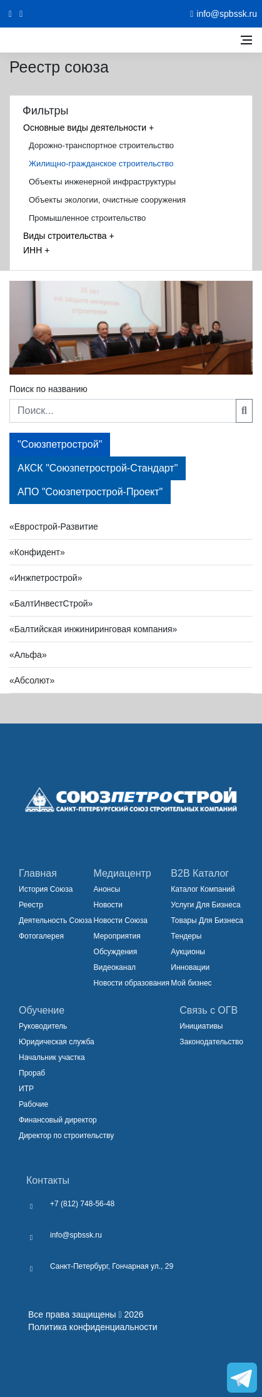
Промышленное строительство (87, 218)
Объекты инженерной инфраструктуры (102, 181)
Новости (108, 904)
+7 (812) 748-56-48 (82, 1203)
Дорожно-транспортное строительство (101, 145)
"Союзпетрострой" (60, 444)
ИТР (26, 1088)
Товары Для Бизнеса (207, 920)
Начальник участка (52, 1057)
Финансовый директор (58, 1120)
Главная (38, 873)
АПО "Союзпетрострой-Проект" (90, 492)
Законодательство (211, 1041)
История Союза (46, 889)
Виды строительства (68, 236)
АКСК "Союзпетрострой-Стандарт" (98, 468)
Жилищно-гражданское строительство (101, 163)
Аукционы (188, 951)
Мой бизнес (191, 983)
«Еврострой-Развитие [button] (53, 527)
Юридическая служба (56, 1041)
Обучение (41, 1010)
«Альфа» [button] (28, 655)
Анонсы (107, 889)
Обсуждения (116, 951)
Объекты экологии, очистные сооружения (107, 199)
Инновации (190, 967)
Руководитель (43, 1026)
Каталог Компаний (202, 889)
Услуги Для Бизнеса (205, 904)
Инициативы (201, 1026)
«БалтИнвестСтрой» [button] (51, 603)
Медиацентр (122, 873)
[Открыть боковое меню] (246, 40)
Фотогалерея (41, 936)
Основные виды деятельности (88, 128)
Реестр (31, 904)
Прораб (32, 1073)
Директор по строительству (66, 1135)
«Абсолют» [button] (31, 680)
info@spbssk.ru (76, 1235)
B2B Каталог (200, 873)
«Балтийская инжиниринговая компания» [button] (93, 629)
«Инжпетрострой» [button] (45, 578)
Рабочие (33, 1104)
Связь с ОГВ (208, 1010)
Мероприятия (117, 936)
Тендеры (186, 936)
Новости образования (131, 983)
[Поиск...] (122, 411)
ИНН (36, 250)
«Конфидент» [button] (37, 552)
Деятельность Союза (55, 920)
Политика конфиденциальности (93, 1327)
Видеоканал (115, 967)
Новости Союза (121, 920)
